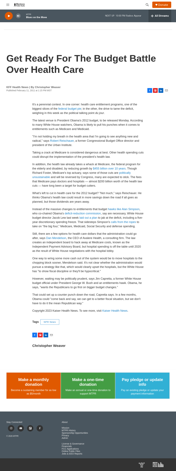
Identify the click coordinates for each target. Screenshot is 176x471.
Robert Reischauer (62, 140)
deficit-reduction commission (83, 213)
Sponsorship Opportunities (75, 433)
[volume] (18, 16)
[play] (8, 16)
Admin (65, 438)
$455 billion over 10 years (109, 168)
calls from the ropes (123, 222)
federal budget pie (69, 108)
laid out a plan (88, 217)
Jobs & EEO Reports (72, 454)
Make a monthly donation (33, 382)
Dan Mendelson (56, 238)
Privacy (65, 435)
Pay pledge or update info (142, 382)
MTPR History (69, 430)
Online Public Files (71, 451)
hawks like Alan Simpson (123, 209)
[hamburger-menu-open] (8, 5)
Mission (65, 428)
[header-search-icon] (147, 4)
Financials (67, 446)
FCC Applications (70, 449)
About (65, 422)
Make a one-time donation (88, 382)
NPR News (50, 322)
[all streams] (159, 16)
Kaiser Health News (114, 310)
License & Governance (73, 444)
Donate (163, 5)
